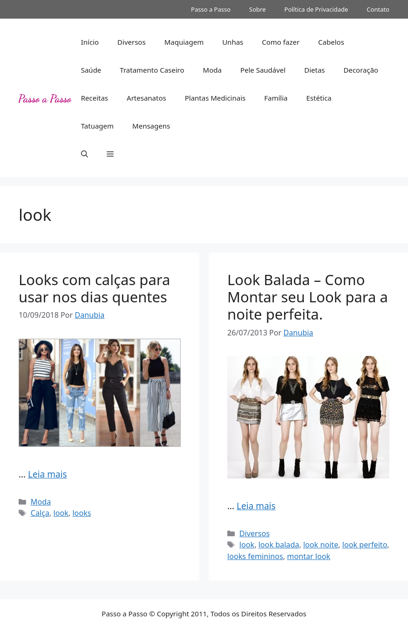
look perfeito (365, 544)
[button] (84, 154)
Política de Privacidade (316, 9)
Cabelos (331, 42)
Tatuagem (97, 125)
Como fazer (280, 42)
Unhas (232, 42)
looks (81, 513)
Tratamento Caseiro (152, 70)
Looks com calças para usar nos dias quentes (94, 288)
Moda (212, 70)
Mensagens (151, 125)
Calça (40, 513)
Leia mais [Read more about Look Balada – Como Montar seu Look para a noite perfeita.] (256, 506)
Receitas (94, 97)
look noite (320, 544)
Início (90, 42)
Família (275, 97)
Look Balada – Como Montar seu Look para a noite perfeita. (307, 297)
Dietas (314, 70)
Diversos (131, 42)
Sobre (257, 9)
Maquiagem (184, 42)
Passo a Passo (211, 9)
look (61, 513)
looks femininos (255, 556)
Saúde (91, 70)
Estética (318, 97)
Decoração (361, 70)
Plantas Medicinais (215, 97)
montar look (308, 556)
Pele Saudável (263, 70)
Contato (378, 9)
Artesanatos (146, 97)
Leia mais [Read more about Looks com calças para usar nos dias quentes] (47, 474)
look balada (278, 544)
